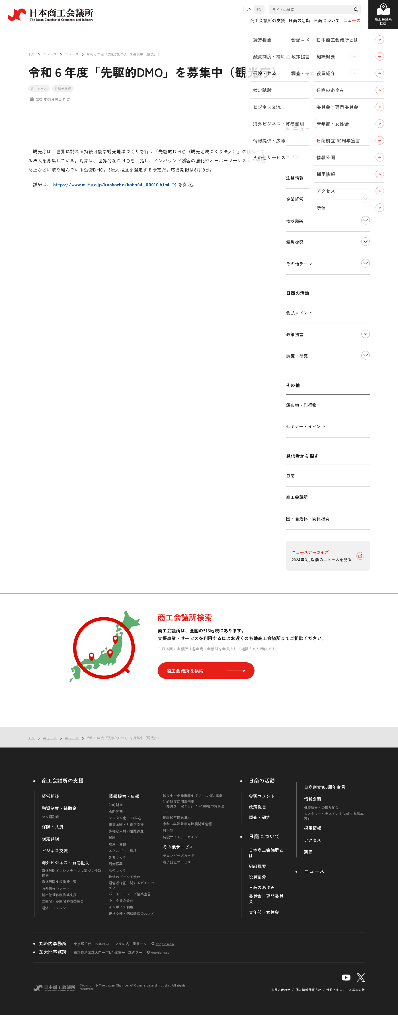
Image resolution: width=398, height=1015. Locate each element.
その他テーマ (299, 264)
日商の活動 (262, 780)
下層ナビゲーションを (365, 198)
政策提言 (294, 334)
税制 (112, 837)
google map (165, 944)
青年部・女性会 (264, 912)
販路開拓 (116, 811)
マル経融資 (51, 816)
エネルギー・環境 (123, 850)
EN (259, 9)
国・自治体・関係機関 (308, 519)
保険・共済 (53, 827)
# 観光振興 (63, 88)
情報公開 (312, 799)
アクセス (312, 840)
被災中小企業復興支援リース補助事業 (192, 795)
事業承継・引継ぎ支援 (126, 824)
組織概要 (257, 866)
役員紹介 (257, 877)
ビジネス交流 (55, 850)
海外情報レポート (56, 888)
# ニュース (39, 88)
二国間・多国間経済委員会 (63, 901)
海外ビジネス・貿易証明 (66, 862)
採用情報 (312, 828)
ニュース (352, 20)
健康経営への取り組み (321, 807)
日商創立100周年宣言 (325, 787)
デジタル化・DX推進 (125, 818)
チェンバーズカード (178, 855)
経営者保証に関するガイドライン (131, 885)
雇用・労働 (117, 844)
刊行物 (168, 830)
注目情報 (294, 178)
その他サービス (178, 847)
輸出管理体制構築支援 (59, 895)
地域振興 (294, 221)
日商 (290, 476)
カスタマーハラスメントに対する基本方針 (334, 815)
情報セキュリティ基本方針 (345, 989)
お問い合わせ (281, 989)
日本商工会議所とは (266, 853)
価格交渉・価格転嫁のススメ (131, 913)
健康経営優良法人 (177, 817)
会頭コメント (299, 313)
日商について (264, 836)
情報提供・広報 (124, 796)
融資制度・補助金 (59, 808)
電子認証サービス (177, 862)
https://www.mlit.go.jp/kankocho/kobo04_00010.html (111, 184)
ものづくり (117, 870)
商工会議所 (297, 497)
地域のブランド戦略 (124, 877)
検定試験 (50, 839)
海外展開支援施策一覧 (59, 881)
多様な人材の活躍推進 (126, 831)
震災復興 (294, 242)
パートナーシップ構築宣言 (130, 894)
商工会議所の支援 (63, 780)
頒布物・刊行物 (301, 405)
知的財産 (116, 804)
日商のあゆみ (262, 887)
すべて (292, 156)
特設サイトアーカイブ (180, 837)
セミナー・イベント (305, 426)
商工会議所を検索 (206, 670)
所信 (308, 852)
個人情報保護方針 (308, 989)
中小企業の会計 (121, 900)
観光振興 (116, 863)
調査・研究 (297, 356)
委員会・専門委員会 (266, 898)
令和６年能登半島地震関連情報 (187, 824)
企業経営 (294, 199)
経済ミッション (54, 908)
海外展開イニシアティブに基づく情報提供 (71, 872)
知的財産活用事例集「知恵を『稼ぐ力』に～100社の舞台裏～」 (194, 806)
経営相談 (50, 796)
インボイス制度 (121, 907)
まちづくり (117, 857)
